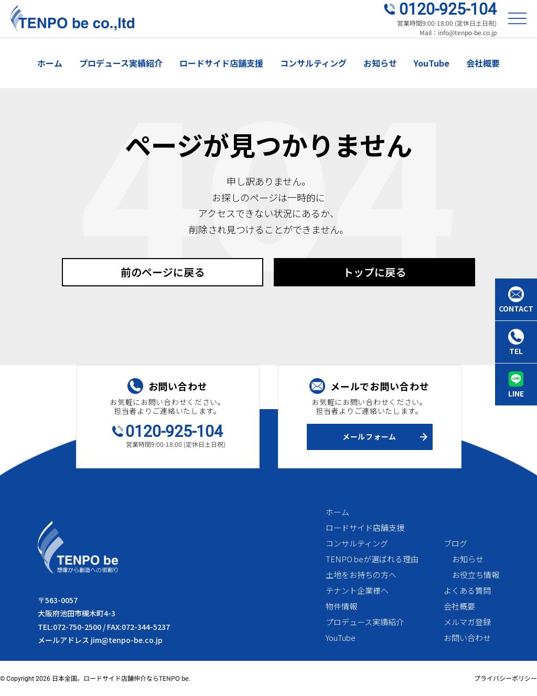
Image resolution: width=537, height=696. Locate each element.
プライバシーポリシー (505, 677)
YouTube (431, 63)
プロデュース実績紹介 (121, 63)
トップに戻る (374, 272)
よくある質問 (467, 590)
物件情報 (341, 606)
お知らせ (380, 63)
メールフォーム (369, 436)
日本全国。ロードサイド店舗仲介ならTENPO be (120, 677)
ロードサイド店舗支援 (221, 63)
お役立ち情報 (475, 574)
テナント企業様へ (357, 590)
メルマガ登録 (467, 621)
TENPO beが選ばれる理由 (372, 558)
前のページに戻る (163, 272)
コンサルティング (313, 63)
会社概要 (483, 63)
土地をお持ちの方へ (361, 574)
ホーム (49, 63)
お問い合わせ (467, 637)
